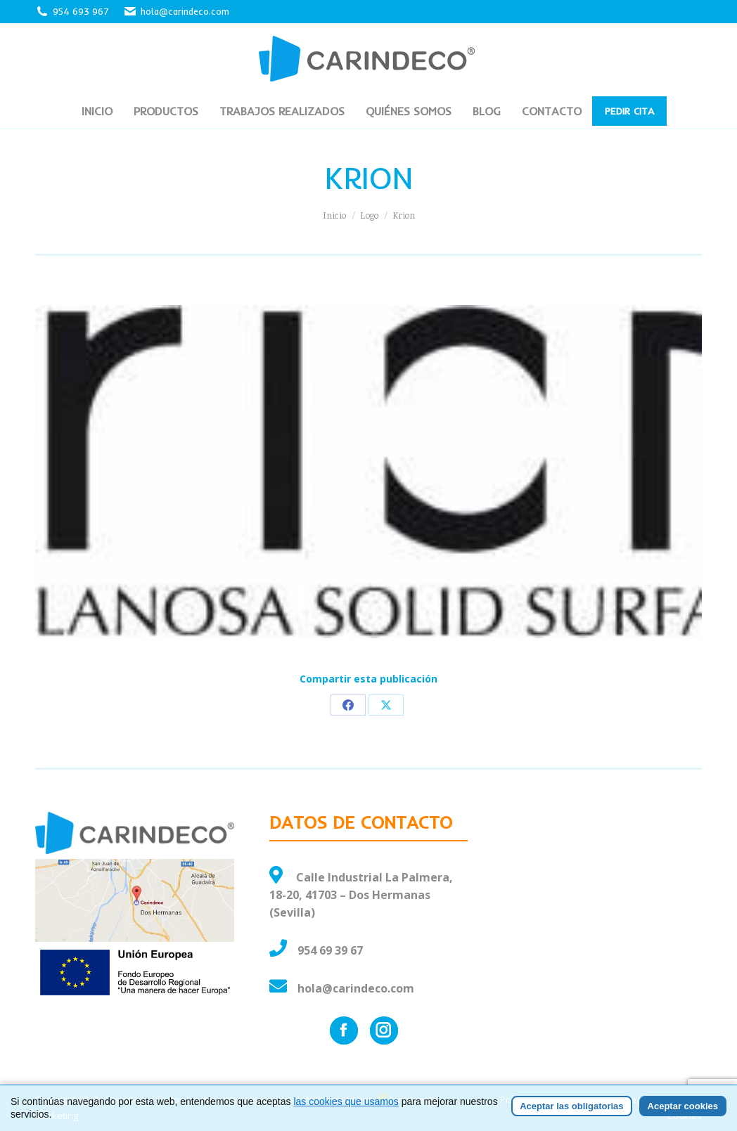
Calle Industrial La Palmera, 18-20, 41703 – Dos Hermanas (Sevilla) (361, 895)
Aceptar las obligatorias (571, 1107)
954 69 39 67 (330, 950)
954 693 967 (81, 11)
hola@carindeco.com (176, 11)
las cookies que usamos (345, 1103)
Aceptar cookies (683, 1107)
